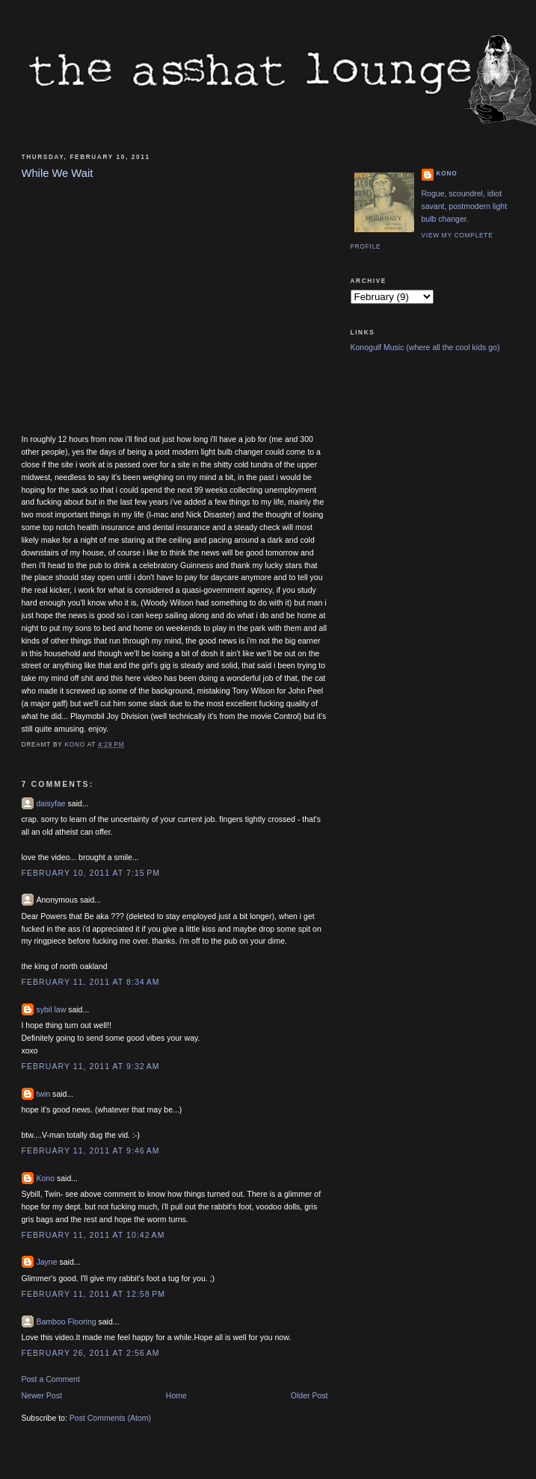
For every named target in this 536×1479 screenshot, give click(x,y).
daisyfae (51, 803)
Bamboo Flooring (66, 1321)
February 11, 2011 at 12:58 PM (94, 1293)
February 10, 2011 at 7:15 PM (91, 872)
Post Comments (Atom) (110, 1417)
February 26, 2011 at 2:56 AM (91, 1352)
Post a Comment (51, 1378)
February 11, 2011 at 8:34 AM (91, 981)
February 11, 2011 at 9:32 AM (91, 1066)
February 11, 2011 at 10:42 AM (93, 1234)
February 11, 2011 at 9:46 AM (91, 1150)
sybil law (52, 1009)
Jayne (47, 1261)
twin (44, 1093)
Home (176, 1395)
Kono (46, 1178)
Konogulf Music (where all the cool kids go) (425, 347)
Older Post (309, 1395)
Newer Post (42, 1395)
